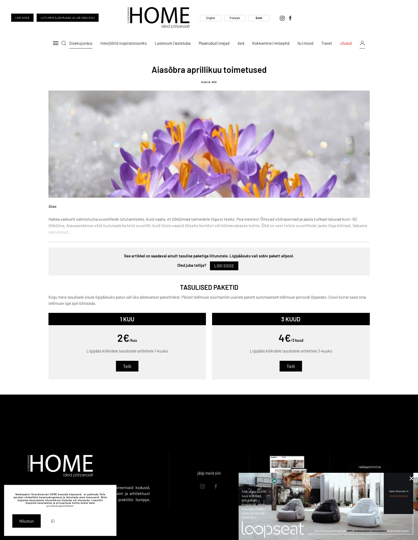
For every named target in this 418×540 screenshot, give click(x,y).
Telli (127, 366)
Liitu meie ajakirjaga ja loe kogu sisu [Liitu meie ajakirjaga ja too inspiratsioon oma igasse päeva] (68, 17)
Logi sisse (22, 17)
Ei (53, 521)
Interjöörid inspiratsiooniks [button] (123, 43)
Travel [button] (326, 43)
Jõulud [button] (346, 43)
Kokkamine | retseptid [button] (270, 43)
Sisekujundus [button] (80, 43)
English (210, 18)
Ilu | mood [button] (305, 43)
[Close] (411, 478)
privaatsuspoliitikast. (60, 505)
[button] (55, 43)
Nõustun (26, 521)
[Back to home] (158, 18)
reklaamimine (370, 466)
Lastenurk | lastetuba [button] (173, 43)
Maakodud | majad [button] (214, 43)
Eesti (259, 18)
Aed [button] (241, 43)
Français (235, 18)
